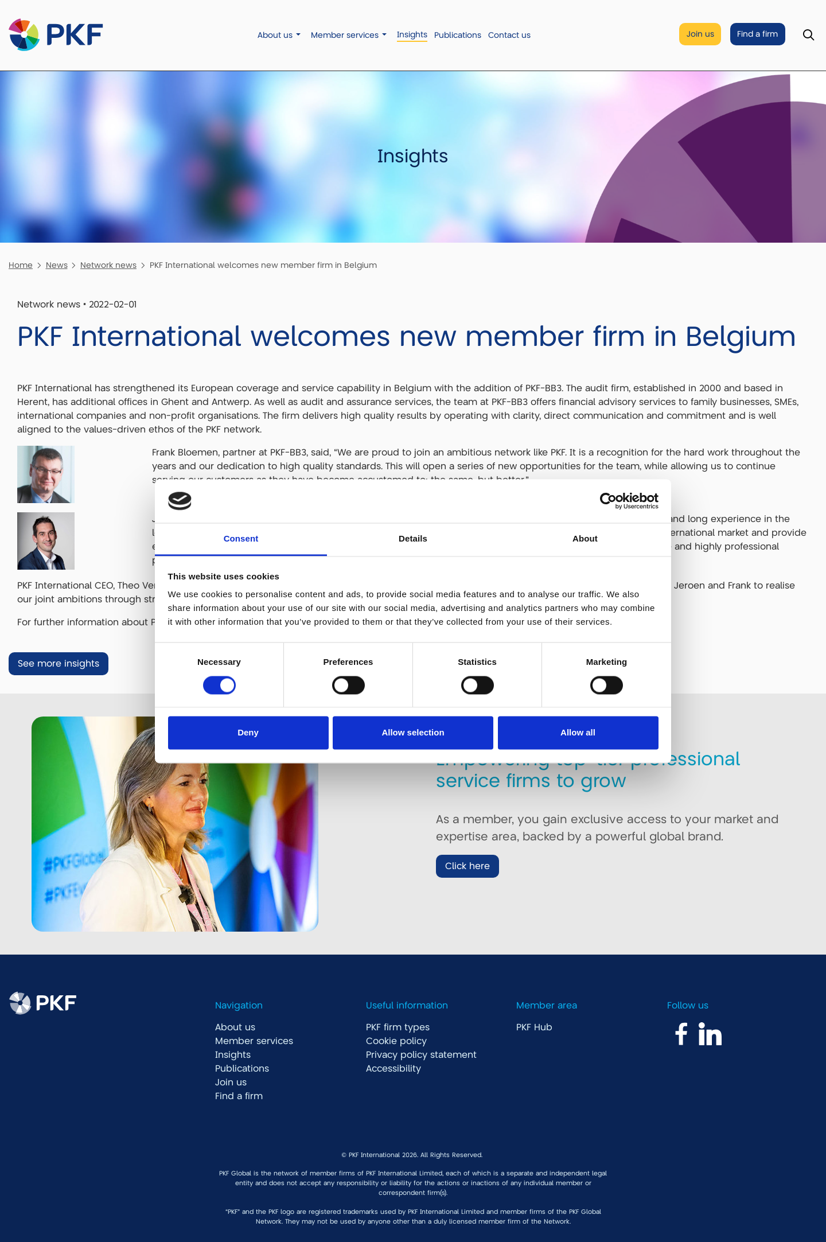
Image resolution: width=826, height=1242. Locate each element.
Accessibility (393, 1068)
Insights (412, 35)
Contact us (509, 35)
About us (275, 35)
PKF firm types (398, 1027)
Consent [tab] (241, 539)
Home (21, 265)
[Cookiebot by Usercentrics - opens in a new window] (608, 500)
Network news (108, 265)
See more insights (58, 663)
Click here (467, 866)
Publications (457, 35)
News (57, 265)
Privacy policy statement (421, 1055)
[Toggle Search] (808, 35)
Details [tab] (413, 539)
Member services (345, 35)
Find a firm (757, 34)
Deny (248, 733)
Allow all (577, 733)
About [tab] (585, 539)
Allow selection (412, 733)
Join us (700, 34)
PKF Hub (534, 1027)
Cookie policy (396, 1041)
